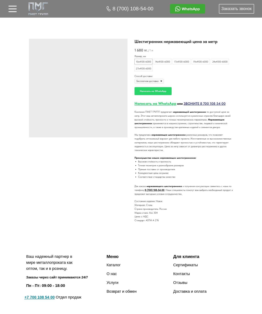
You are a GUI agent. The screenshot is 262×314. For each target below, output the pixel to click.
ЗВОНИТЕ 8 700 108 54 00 (205, 103)
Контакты (181, 274)
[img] (38, 9)
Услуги (113, 282)
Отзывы (180, 282)
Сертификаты (185, 265)
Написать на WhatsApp (155, 103)
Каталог (114, 265)
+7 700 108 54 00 (39, 297)
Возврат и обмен (122, 291)
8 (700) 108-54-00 (133, 8)
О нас (112, 274)
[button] (236, 9)
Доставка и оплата (190, 291)
